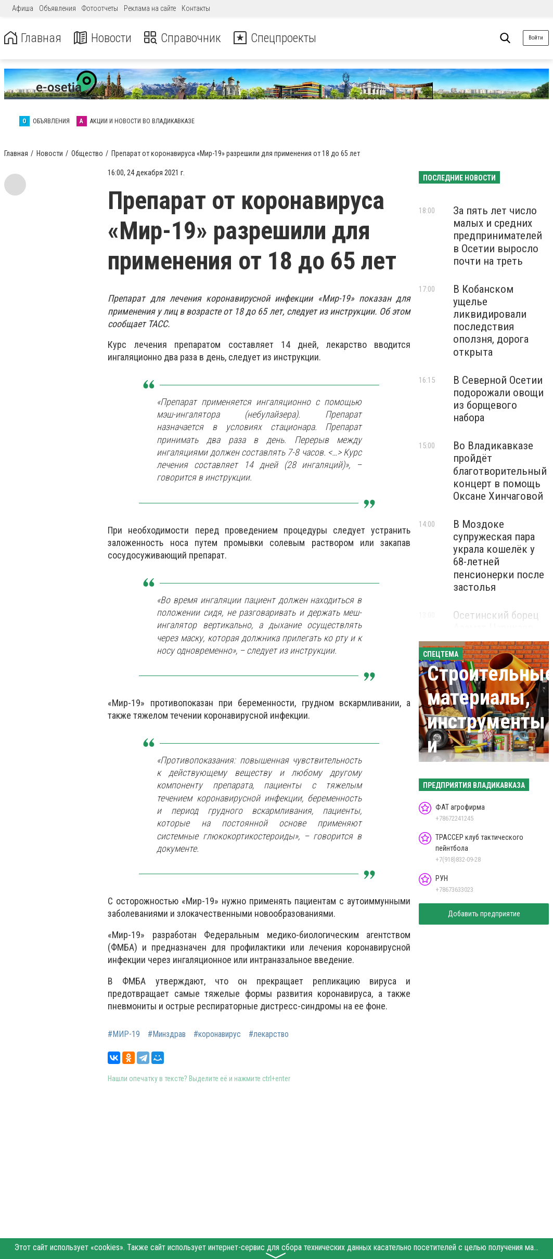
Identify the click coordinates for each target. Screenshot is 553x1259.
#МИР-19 (124, 1034)
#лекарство (269, 1034)
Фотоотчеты (100, 8)
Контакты (196, 8)
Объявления (57, 8)
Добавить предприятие (484, 914)
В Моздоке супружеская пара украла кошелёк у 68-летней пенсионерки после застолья (498, 555)
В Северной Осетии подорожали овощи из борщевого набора (498, 399)
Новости (103, 38)
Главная (32, 38)
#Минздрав (167, 1034)
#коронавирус (217, 1034)
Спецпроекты (277, 38)
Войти (536, 37)
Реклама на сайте (150, 8)
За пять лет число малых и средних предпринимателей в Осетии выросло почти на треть (497, 235)
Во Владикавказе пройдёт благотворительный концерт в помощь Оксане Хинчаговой (500, 470)
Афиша (22, 8)
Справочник (184, 38)
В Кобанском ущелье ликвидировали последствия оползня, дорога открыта (491, 320)
